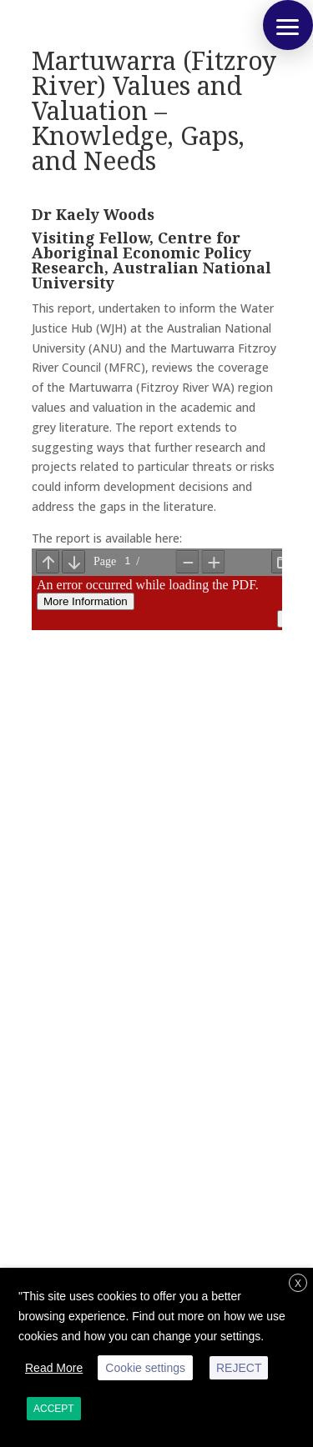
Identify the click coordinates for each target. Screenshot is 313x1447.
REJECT (238, 1367)
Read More (54, 1367)
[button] (288, 25)
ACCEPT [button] (53, 1408)
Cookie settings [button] (145, 1367)
